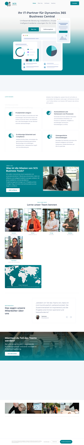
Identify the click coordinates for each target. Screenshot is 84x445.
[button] (67, 322)
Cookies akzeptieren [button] (66, 441)
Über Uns (33, 29)
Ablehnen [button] (55, 441)
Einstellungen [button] (47, 441)
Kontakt (74, 3)
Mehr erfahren (13, 192)
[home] (11, 4)
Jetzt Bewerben (12, 356)
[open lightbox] (15, 408)
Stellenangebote (48, 29)
